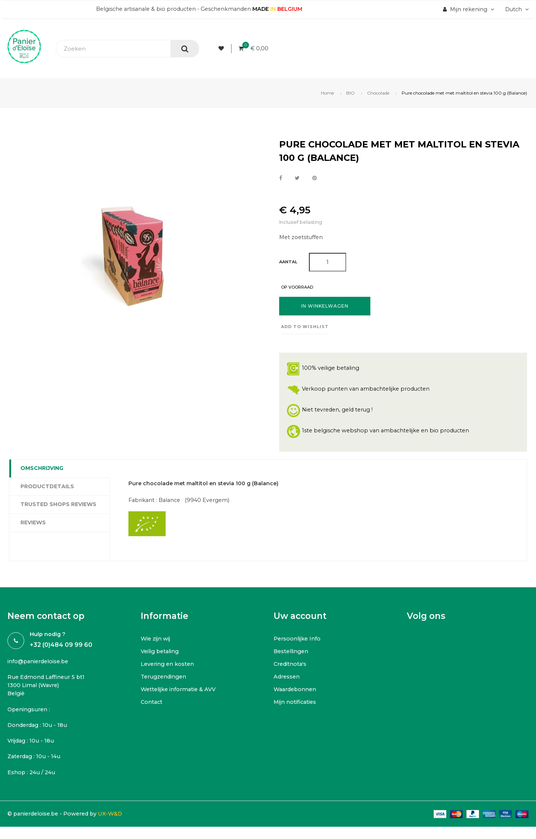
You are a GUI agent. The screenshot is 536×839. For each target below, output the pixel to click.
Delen (280, 178)
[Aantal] (327, 263)
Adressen (288, 678)
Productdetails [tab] (47, 487)
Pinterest (314, 178)
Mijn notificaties (296, 703)
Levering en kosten (169, 665)
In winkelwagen (324, 307)
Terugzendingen (165, 678)
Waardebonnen (296, 691)
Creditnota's (291, 665)
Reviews (33, 523)
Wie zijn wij (156, 640)
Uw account (300, 618)
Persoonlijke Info (298, 640)
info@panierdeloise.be (40, 663)
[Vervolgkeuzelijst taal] (515, 9)
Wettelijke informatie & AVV (180, 691)
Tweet (297, 178)
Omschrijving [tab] (41, 469)
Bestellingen (292, 653)
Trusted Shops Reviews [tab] (58, 505)
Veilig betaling (161, 653)
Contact (152, 703)
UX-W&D (117, 818)
